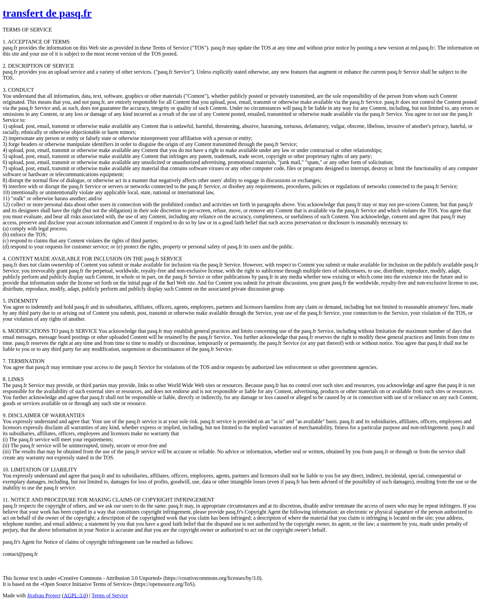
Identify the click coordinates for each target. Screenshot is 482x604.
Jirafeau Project (44, 595)
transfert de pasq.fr (47, 13)
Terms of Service (110, 595)
